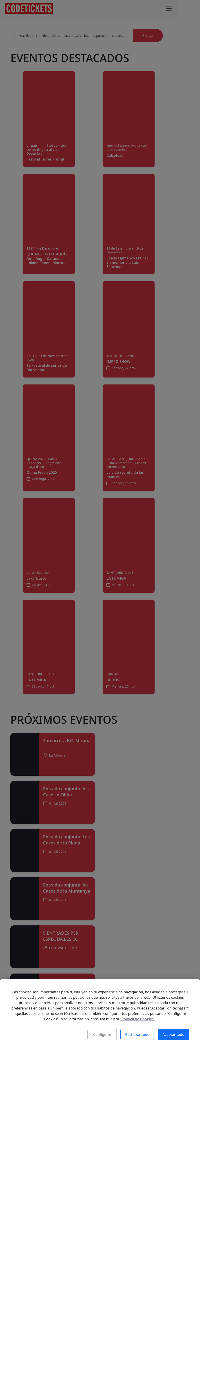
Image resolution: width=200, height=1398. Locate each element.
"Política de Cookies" (137, 1019)
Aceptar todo (173, 1034)
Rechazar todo (137, 1034)
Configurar (102, 1034)
